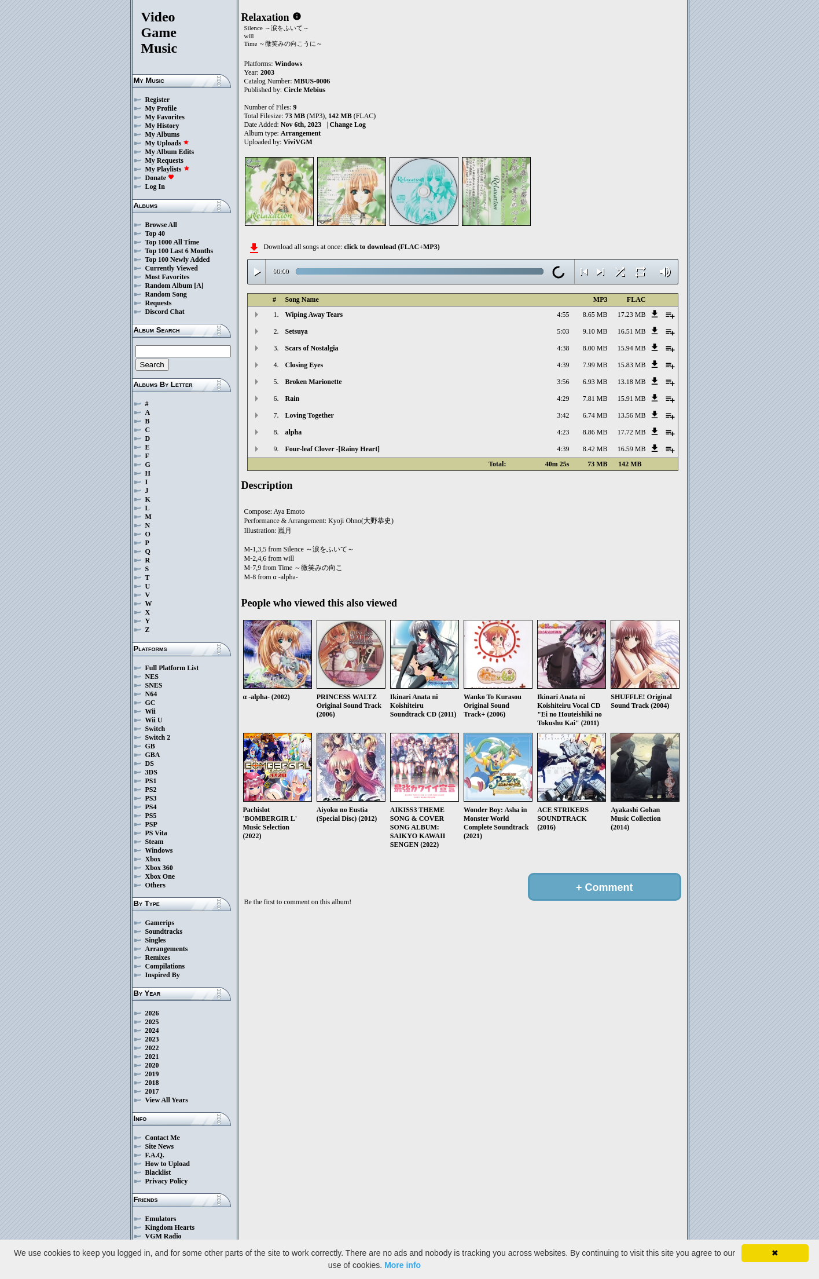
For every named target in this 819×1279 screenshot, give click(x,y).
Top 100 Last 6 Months (179, 251)
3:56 (563, 382)
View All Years (166, 1100)
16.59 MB (632, 449)
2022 (152, 1048)
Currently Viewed (171, 268)
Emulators (161, 1219)
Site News (159, 1146)
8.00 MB (595, 348)
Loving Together (309, 415)
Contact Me (162, 1138)
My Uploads (167, 143)
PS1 (151, 781)
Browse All (161, 225)
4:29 (563, 398)
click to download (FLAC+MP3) (391, 247)
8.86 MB (595, 432)
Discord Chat (165, 312)
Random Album (169, 286)
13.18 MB (632, 382)
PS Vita (156, 833)
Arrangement (301, 133)
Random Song (166, 294)
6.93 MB (595, 382)
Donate (160, 178)
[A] (199, 286)
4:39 (563, 365)
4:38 (563, 348)
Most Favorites (167, 277)
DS (149, 763)
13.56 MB (632, 415)
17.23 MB (632, 314)
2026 (152, 1013)
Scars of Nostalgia (312, 348)
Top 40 (155, 233)
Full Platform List (172, 668)
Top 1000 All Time (172, 242)
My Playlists (167, 169)
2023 (152, 1039)
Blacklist (158, 1172)
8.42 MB (595, 449)
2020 (152, 1065)
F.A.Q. (154, 1155)
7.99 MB (595, 365)
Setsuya (296, 331)
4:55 (563, 314)
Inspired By (162, 975)
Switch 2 (158, 737)
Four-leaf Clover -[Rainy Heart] (332, 449)
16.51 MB (632, 331)
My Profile (161, 108)
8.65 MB (595, 314)
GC (150, 703)
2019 (152, 1074)
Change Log (348, 124)
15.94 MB (632, 348)
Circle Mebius (304, 90)
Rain (292, 398)
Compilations (165, 966)
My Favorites (165, 117)
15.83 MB (632, 365)
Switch (155, 729)
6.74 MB (595, 415)
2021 (152, 1057)
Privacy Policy (166, 1181)
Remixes (157, 957)
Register (157, 100)
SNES (154, 685)
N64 (151, 694)
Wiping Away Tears (314, 314)
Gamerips (160, 923)
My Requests (164, 160)
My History (162, 126)
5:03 (563, 331)
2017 (152, 1091)
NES (152, 677)
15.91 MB (632, 398)
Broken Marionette (313, 382)
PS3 (151, 798)
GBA (152, 755)
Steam (154, 842)
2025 (152, 1022)
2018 (152, 1083)
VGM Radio (163, 1236)
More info (402, 1265)
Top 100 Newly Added (177, 259)
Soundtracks (164, 931)
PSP (151, 824)
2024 (152, 1030)
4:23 (563, 432)
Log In (155, 186)
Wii (150, 711)
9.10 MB (595, 331)
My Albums (162, 134)
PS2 (151, 789)
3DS (151, 772)
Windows (159, 850)
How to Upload (167, 1164)
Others (155, 885)
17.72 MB (632, 432)
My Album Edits (169, 152)
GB (150, 746)
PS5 (151, 816)
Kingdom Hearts (170, 1227)
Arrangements (166, 949)
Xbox (153, 859)
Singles (155, 940)
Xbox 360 (159, 868)
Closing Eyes (304, 365)
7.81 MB (595, 398)
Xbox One (160, 876)
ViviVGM (298, 142)
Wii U (154, 720)
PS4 (151, 807)
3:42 (563, 415)
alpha (293, 432)
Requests (158, 303)
